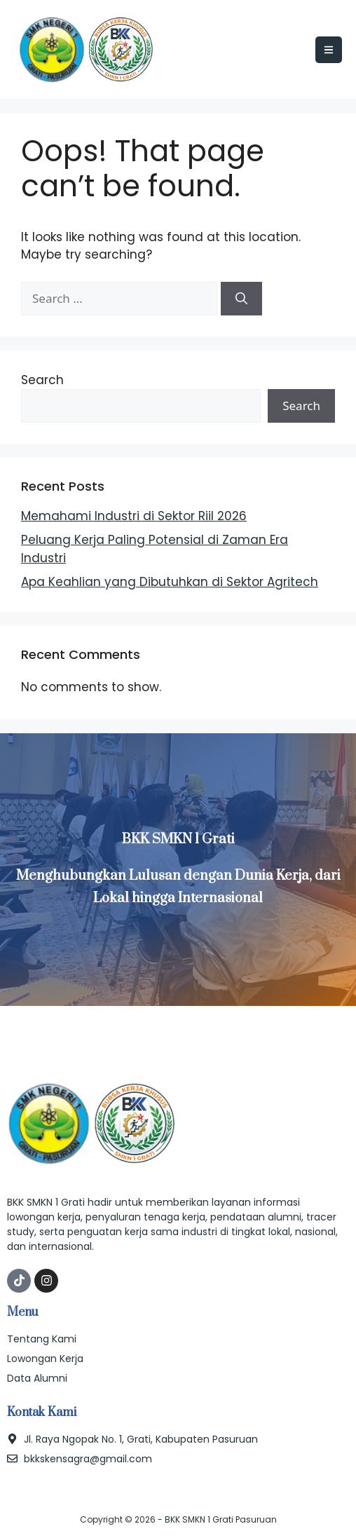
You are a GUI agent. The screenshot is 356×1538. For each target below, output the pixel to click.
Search (42, 380)
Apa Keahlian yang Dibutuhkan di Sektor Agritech (169, 581)
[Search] (241, 298)
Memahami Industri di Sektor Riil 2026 (134, 516)
